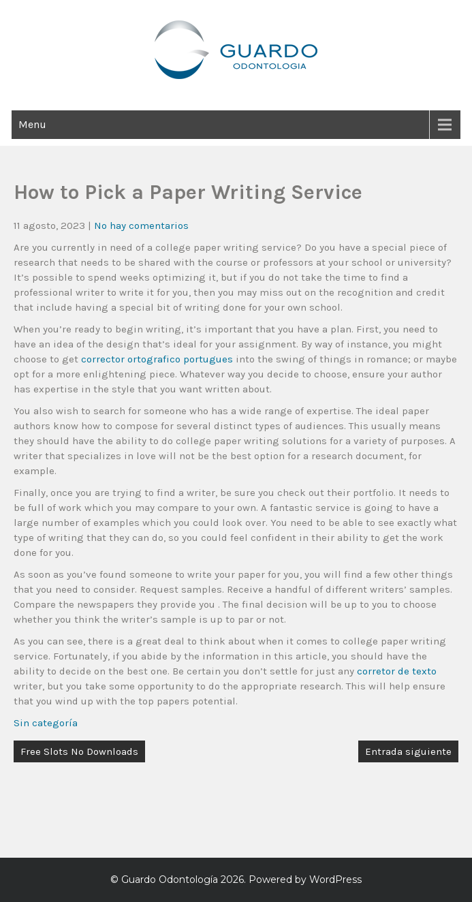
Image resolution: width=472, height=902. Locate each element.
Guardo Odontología (169, 879)
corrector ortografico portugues (157, 359)
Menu (32, 124)
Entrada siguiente (408, 751)
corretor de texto (397, 671)
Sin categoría (46, 723)
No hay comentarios (141, 225)
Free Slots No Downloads (79, 751)
